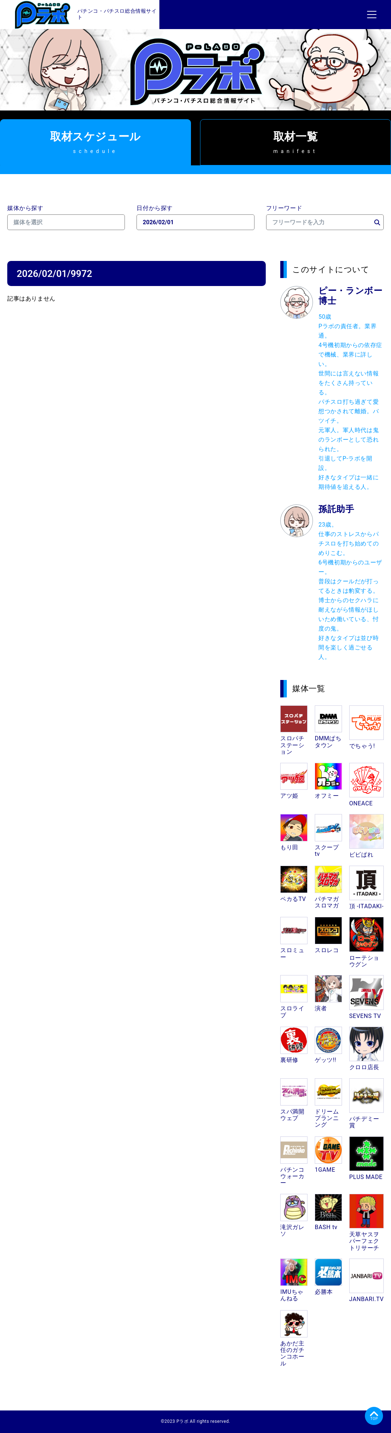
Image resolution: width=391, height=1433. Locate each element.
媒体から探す (25, 208)
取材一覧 (295, 142)
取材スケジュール (95, 142)
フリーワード (284, 208)
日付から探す (155, 208)
